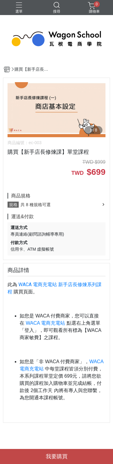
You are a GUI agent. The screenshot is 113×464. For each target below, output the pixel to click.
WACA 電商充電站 (37, 284)
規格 (13, 204)
